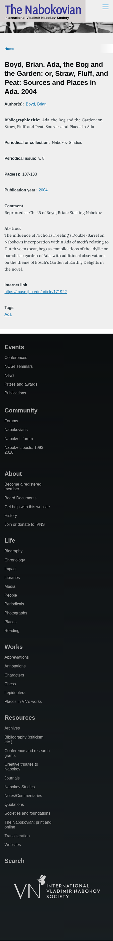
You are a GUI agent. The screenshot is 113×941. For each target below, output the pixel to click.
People (10, 595)
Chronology (14, 560)
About (13, 473)
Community (21, 410)
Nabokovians (16, 430)
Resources (19, 717)
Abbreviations (16, 657)
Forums (11, 421)
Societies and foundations (27, 813)
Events (14, 347)
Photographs (15, 613)
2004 (43, 190)
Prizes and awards (21, 384)
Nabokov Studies (19, 787)
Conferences (15, 357)
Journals (12, 778)
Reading (12, 631)
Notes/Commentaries (23, 796)
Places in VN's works (23, 701)
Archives (12, 728)
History (10, 515)
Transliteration (17, 836)
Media (10, 586)
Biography (13, 551)
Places (10, 622)
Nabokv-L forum (18, 439)
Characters (14, 675)
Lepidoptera (15, 693)
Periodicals (14, 604)
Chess (10, 684)
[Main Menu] (105, 6)
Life (9, 540)
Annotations (15, 666)
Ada (8, 314)
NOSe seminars (18, 366)
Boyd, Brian (36, 104)
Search (14, 860)
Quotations (14, 804)
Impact (10, 569)
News (9, 375)
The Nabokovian (42, 9)
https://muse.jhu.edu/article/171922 (35, 292)
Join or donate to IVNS (24, 524)
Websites (12, 845)
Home (9, 49)
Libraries (12, 578)
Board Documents (20, 498)
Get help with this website (27, 507)
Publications (15, 393)
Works (13, 646)
